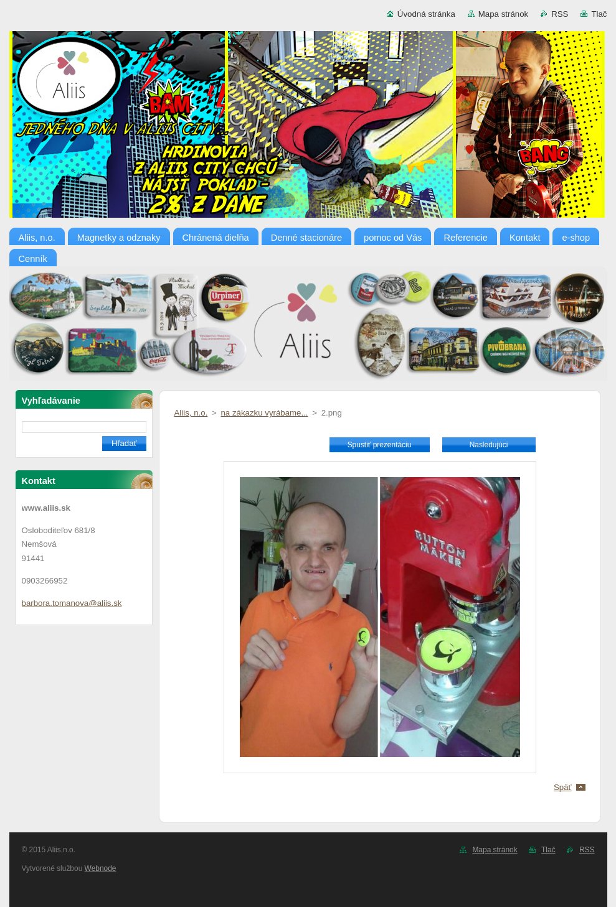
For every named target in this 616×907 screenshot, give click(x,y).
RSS (559, 14)
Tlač (599, 14)
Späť (563, 787)
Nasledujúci (489, 444)
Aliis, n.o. (191, 412)
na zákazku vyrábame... (264, 412)
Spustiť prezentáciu (380, 444)
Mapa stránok (503, 14)
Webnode (100, 868)
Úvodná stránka (426, 14)
